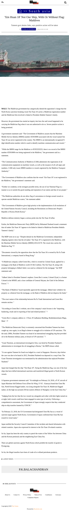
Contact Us (17, 495)
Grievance (58, 495)
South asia (40, 11)
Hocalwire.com (38, 509)
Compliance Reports (33, 497)
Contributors (48, 495)
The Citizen (15, 506)
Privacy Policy (27, 495)
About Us (7, 495)
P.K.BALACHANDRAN (33, 469)
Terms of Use (38, 495)
